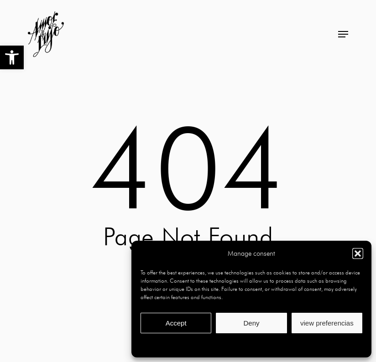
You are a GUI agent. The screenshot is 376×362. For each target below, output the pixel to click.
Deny (251, 323)
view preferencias (327, 323)
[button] (12, 57)
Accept (176, 323)
